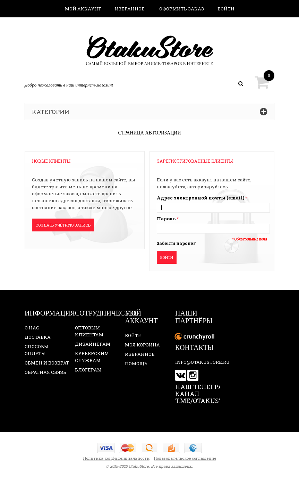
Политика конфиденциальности (116, 458)
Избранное (130, 9)
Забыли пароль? (176, 243)
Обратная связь (45, 372)
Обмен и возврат (47, 363)
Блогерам (88, 370)
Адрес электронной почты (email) (200, 197)
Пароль (166, 218)
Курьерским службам (92, 356)
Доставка (38, 337)
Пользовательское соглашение (185, 458)
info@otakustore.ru (202, 362)
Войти (225, 9)
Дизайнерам (92, 344)
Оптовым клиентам (89, 331)
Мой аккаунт (83, 9)
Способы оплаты (36, 350)
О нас (32, 328)
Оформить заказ (181, 9)
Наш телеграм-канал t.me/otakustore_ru (211, 393)
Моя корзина (142, 345)
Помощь (136, 363)
